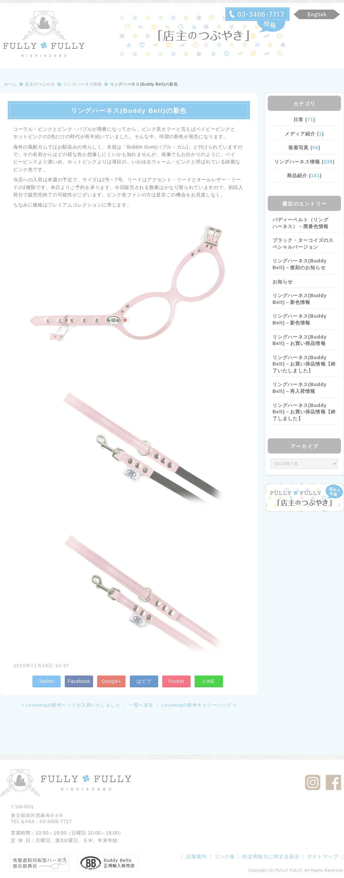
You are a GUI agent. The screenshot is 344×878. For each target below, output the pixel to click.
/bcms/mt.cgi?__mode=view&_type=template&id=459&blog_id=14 (304, 464)
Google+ (111, 681)
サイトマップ (322, 856)
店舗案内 (196, 856)
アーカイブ (304, 446)
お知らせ (283, 281)
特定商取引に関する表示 (270, 856)
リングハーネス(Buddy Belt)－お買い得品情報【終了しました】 (304, 412)
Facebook (79, 681)
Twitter (46, 681)
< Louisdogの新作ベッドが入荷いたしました (70, 705)
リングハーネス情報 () (304, 161)
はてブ (144, 681)
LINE (208, 681)
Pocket (176, 681)
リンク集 (224, 856)
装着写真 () (304, 147)
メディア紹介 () (304, 133)
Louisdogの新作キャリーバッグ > (199, 705)
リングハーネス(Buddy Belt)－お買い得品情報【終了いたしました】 (304, 364)
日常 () (304, 119)
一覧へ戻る (141, 705)
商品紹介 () (304, 175)
